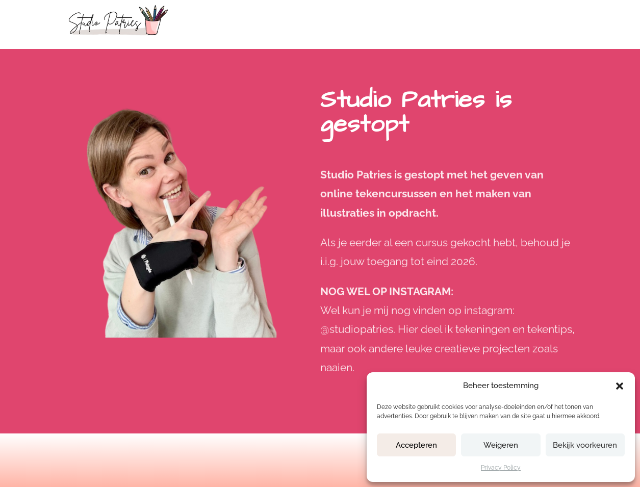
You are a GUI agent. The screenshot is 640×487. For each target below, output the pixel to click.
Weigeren (500, 445)
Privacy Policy (501, 467)
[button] (620, 386)
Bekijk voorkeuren (585, 445)
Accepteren (416, 445)
